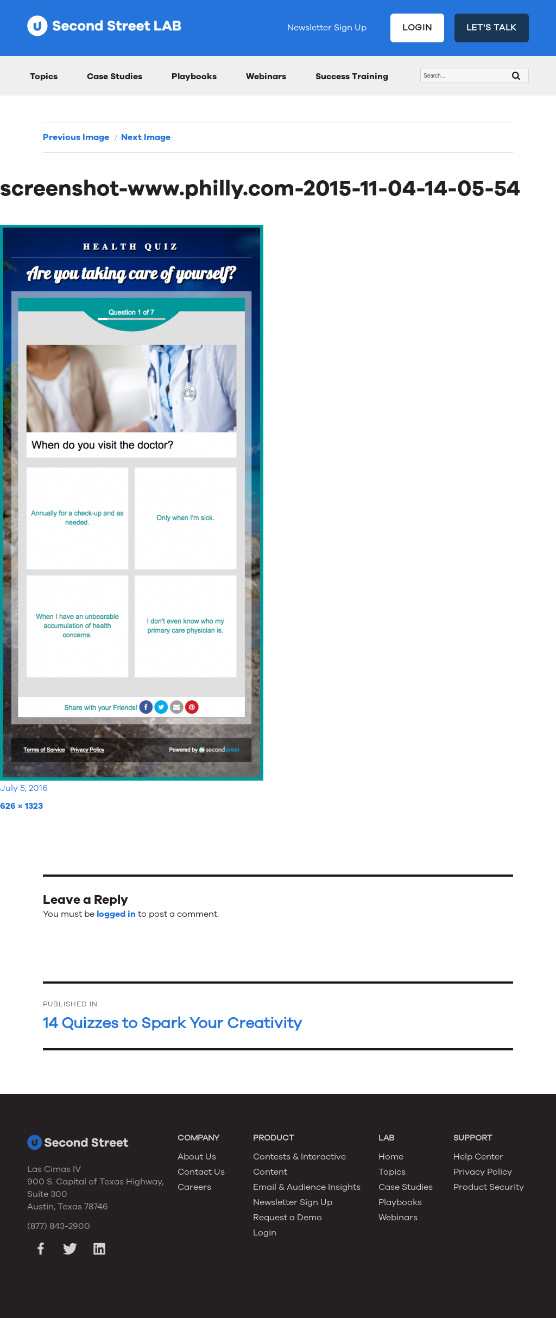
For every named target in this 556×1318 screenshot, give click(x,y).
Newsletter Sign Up (327, 28)
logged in (116, 914)
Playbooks (194, 77)
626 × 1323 (21, 806)
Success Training (351, 77)
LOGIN (417, 28)
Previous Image (76, 137)
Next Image (145, 137)
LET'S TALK (491, 28)
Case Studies (114, 77)
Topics (44, 77)
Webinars (266, 77)
